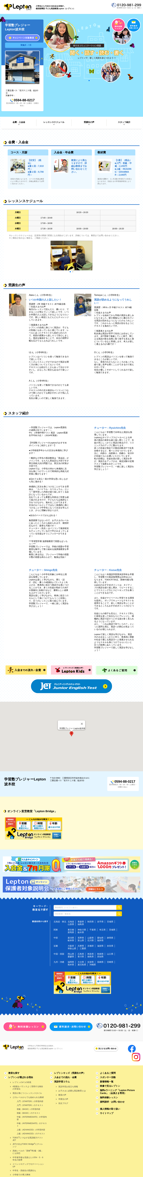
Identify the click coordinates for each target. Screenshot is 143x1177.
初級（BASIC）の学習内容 (28, 1109)
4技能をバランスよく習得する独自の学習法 (28, 1087)
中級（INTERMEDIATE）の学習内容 (32, 1118)
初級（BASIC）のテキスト (28, 1113)
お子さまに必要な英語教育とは (72, 1091)
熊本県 (71, 964)
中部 (56, 938)
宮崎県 (110, 962)
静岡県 (110, 938)
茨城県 (112, 929)
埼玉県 (102, 929)
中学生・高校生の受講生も (24, 1170)
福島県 (81, 924)
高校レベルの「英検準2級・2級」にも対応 (28, 1151)
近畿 (56, 946)
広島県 (81, 954)
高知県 (100, 956)
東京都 (71, 929)
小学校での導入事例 (21, 1175)
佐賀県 (90, 962)
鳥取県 (90, 954)
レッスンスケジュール (53, 122)
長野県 (81, 938)
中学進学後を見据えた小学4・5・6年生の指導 (28, 1158)
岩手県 (100, 921)
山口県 (110, 954)
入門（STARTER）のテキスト (30, 1105)
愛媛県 (71, 956)
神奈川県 (82, 929)
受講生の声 (89, 122)
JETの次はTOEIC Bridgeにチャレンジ (28, 1145)
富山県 (81, 940)
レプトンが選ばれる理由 (20, 1077)
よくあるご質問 (108, 1073)
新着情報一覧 (106, 1081)
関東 (56, 929)
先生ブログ (63, 1103)
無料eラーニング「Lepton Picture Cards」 (117, 1091)
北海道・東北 (60, 921)
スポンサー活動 (108, 1077)
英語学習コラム (62, 1081)
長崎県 (100, 962)
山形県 (71, 924)
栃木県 (81, 932)
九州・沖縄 (59, 962)
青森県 (81, 921)
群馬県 (71, 932)
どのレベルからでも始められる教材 (28, 1097)
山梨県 (90, 938)
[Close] (81, 723)
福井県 (100, 940)
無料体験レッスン (109, 1097)
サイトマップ (106, 1113)
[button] (71, 733)
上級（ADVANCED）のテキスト (31, 1133)
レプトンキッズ (69, 1073)
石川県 (90, 940)
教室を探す (14, 1073)
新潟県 (71, 938)
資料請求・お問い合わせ (112, 1102)
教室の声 (62, 1095)
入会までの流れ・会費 (65, 1077)
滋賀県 (100, 946)
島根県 (100, 954)
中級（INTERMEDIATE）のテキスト (32, 1124)
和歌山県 (72, 948)
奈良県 (110, 946)
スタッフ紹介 (124, 122)
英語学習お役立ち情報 (68, 1086)
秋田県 (90, 921)
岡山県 (71, 954)
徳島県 (90, 956)
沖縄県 (93, 964)
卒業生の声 (63, 1099)
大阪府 (71, 946)
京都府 (90, 946)
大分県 (81, 962)
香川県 (81, 956)
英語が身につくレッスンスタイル (27, 1093)
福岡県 (71, 962)
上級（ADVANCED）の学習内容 (31, 1130)
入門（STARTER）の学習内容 (30, 1101)
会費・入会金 (19, 122)
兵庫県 (81, 946)
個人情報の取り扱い (110, 1109)
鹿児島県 (82, 964)
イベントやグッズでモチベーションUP (28, 1165)
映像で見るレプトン (110, 1086)
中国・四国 (59, 954)
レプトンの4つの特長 (22, 1082)
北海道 (71, 921)
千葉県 (93, 929)
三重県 (83, 948)
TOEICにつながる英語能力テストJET (28, 1138)
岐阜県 (71, 940)
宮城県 (110, 921)
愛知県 (100, 938)
